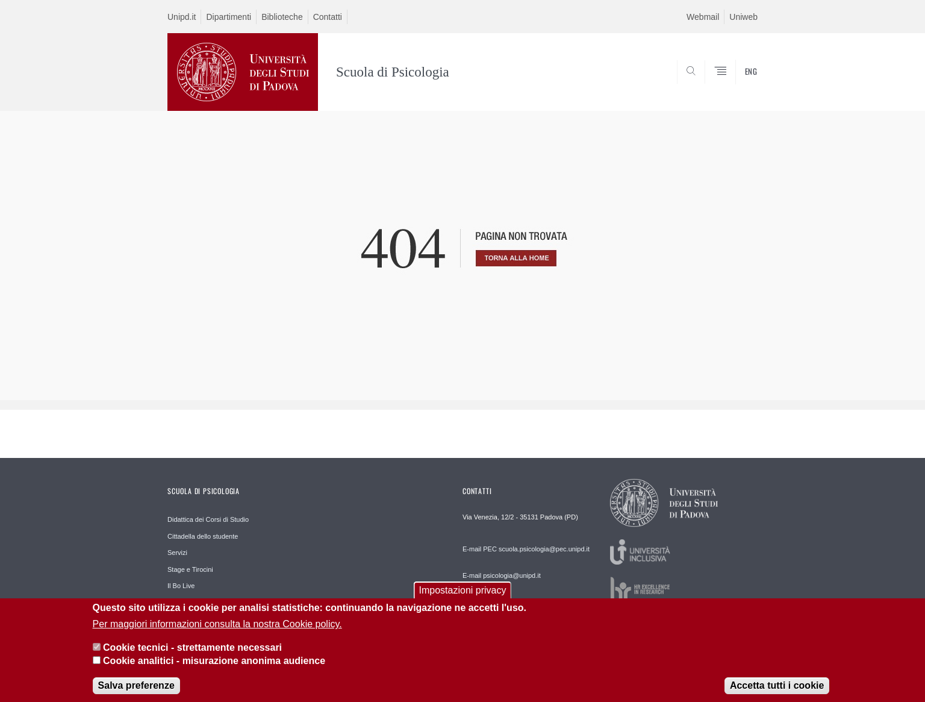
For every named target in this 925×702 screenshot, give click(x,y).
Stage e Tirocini (190, 569)
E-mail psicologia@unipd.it (501, 575)
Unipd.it (181, 17)
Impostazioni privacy (462, 597)
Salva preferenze (136, 693)
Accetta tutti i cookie (777, 693)
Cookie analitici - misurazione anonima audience (214, 668)
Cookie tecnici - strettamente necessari (192, 654)
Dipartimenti (228, 17)
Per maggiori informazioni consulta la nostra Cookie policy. (217, 631)
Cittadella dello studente (202, 536)
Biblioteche (282, 17)
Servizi (177, 552)
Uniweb (743, 17)
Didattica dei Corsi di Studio (208, 519)
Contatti (327, 17)
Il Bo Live (181, 585)
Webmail (703, 17)
